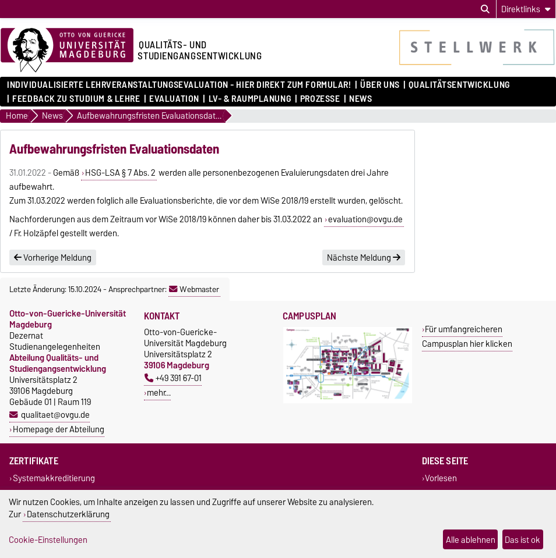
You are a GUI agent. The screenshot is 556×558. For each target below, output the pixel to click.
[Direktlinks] (526, 9)
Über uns (379, 85)
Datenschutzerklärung (68, 514)
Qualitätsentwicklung (459, 85)
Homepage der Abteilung (58, 429)
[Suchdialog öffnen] (485, 9)
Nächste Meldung (363, 258)
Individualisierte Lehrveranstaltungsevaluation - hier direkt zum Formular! (179, 85)
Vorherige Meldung (53, 258)
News (360, 99)
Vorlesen (441, 478)
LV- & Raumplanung (250, 99)
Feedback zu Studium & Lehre (76, 99)
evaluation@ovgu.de (365, 219)
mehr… (159, 392)
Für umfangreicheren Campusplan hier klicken (467, 336)
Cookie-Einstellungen (48, 539)
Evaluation (174, 99)
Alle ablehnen (470, 539)
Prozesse (320, 99)
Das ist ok (522, 539)
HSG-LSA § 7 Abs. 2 (120, 173)
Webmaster (194, 289)
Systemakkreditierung (54, 478)
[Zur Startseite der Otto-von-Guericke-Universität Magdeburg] (67, 50)
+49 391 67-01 (173, 378)
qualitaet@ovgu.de (55, 414)
